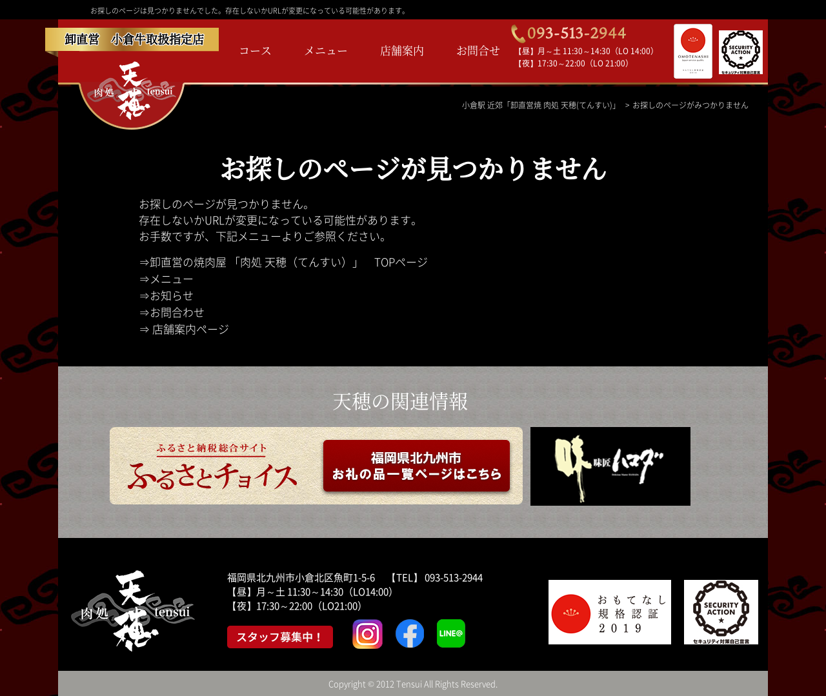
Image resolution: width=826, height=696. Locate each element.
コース (255, 50)
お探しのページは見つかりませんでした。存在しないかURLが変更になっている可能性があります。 (249, 10)
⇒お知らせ (166, 295)
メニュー (326, 50)
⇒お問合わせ (172, 312)
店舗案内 (402, 50)
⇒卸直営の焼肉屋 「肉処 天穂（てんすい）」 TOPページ (283, 262)
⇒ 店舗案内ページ (184, 329)
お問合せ (478, 50)
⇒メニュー (166, 278)
